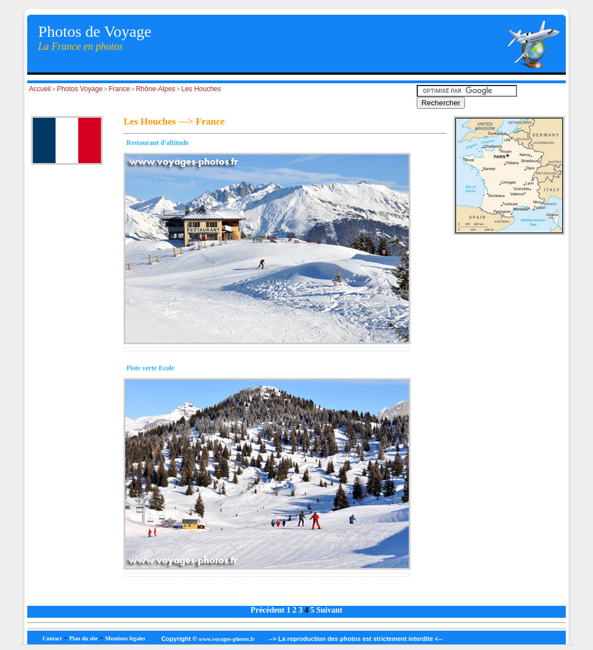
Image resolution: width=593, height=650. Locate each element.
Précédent (268, 610)
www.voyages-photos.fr (227, 639)
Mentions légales (125, 638)
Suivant (329, 610)
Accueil (40, 89)
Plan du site (83, 638)
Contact (52, 638)
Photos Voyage (80, 89)
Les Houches (201, 89)
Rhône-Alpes (155, 89)
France (119, 89)
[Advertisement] (67, 407)
